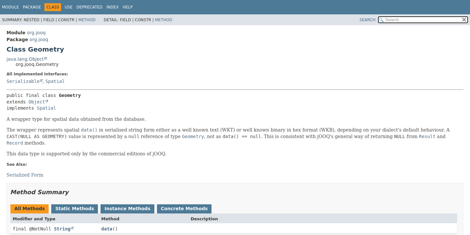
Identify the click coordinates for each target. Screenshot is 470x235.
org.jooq (36, 32)
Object (36, 101)
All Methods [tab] (29, 208)
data (106, 228)
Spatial (55, 81)
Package (32, 7)
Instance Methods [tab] (127, 208)
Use (68, 7)
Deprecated (89, 7)
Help (128, 7)
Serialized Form (25, 175)
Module (10, 7)
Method (87, 20)
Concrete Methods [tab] (184, 208)
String (62, 228)
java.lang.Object (25, 59)
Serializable (23, 81)
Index (112, 7)
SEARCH (368, 20)
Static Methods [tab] (74, 208)
